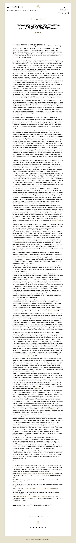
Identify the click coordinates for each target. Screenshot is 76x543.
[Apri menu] (67, 7)
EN (34, 19)
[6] (53, 448)
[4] (60, 326)
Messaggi (18, 10)
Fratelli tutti (31, 356)
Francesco (11, 10)
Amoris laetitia (52, 311)
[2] (18, 256)
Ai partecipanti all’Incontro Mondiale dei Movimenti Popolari (41, 488)
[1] (21, 115)
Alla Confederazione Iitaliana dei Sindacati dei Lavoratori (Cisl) (33, 496)
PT (44, 19)
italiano (63, 10)
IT (42, 19)
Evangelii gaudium (57, 220)
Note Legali (31, 539)
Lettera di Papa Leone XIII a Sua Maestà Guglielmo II (35, 473)
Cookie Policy (38, 539)
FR (39, 19)
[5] (23, 420)
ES (37, 19)
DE (31, 19)
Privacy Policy (45, 539)
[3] (37, 293)
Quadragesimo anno (18, 242)
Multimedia (38, 32)
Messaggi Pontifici (28, 10)
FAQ (27, 539)
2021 (36, 10)
